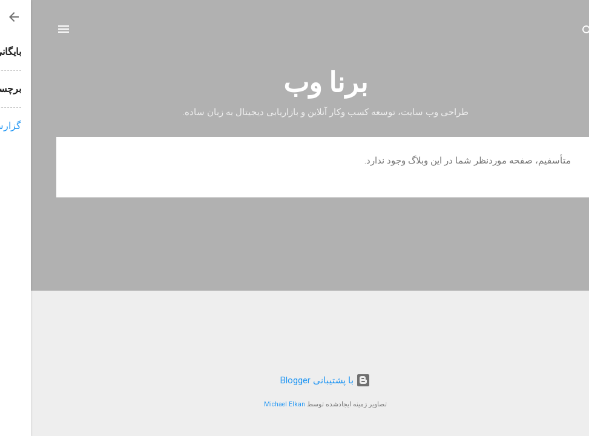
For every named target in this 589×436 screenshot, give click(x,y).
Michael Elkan (253, 404)
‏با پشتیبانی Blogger (294, 380)
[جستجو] (557, 33)
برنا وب (294, 83)
